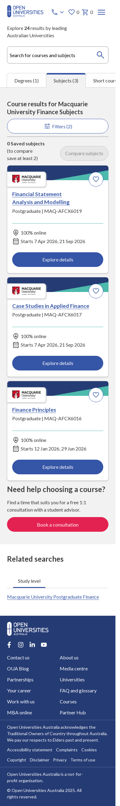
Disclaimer (39, 760)
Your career (19, 690)
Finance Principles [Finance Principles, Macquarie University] (34, 409)
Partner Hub (72, 712)
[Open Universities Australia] (25, 15)
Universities (71, 679)
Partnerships (20, 679)
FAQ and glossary (77, 690)
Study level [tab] (29, 580)
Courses (67, 701)
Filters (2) (58, 126)
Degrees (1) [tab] (26, 80)
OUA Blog (18, 668)
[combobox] (57, 55)
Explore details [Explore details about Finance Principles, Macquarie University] (57, 467)
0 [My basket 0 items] (87, 12)
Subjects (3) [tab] (66, 80)
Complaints (67, 750)
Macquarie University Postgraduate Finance (53, 597)
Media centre (73, 668)
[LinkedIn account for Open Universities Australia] (32, 645)
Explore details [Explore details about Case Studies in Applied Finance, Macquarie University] (57, 363)
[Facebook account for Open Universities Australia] (9, 645)
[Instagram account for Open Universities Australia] (20, 645)
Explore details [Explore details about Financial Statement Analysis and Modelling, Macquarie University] (57, 260)
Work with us (21, 701)
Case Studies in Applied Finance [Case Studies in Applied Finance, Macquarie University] (50, 305)
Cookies (89, 750)
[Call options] (58, 12)
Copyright (16, 760)
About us (68, 657)
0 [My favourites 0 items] (73, 12)
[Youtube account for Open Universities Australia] (44, 645)
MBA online (19, 712)
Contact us (18, 657)
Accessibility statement (29, 750)
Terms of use (82, 760)
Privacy (60, 760)
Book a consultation (58, 524)
